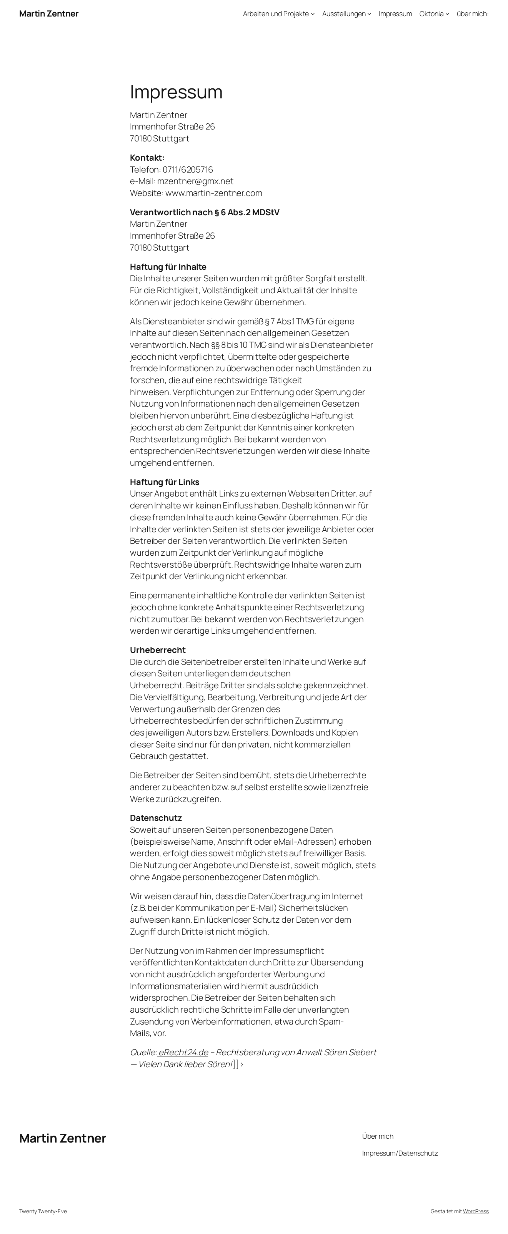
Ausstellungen (344, 13)
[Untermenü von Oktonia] (447, 14)
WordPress (476, 1211)
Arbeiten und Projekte (276, 13)
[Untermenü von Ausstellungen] (369, 14)
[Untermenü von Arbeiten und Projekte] (313, 14)
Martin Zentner (48, 13)
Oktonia (431, 13)
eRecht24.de (182, 1052)
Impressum (395, 13)
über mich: (473, 13)
